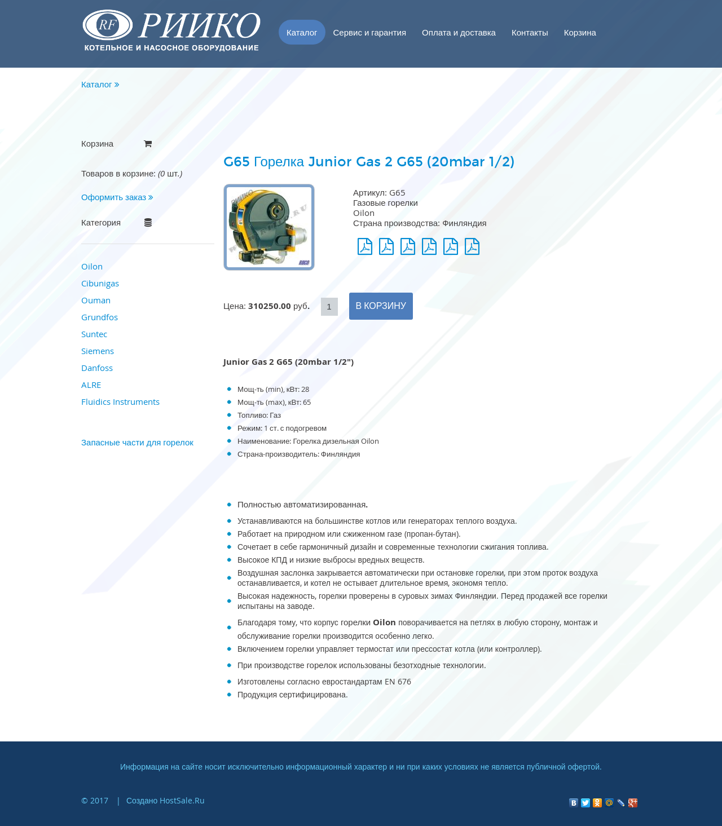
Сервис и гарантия (370, 32)
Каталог (302, 32)
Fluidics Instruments (120, 401)
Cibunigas (100, 283)
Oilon (92, 266)
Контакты (530, 32)
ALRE (91, 384)
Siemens (97, 350)
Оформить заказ (117, 196)
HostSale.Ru (182, 800)
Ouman (96, 300)
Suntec (94, 333)
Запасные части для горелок (137, 442)
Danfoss (97, 367)
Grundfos (99, 317)
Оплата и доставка (459, 32)
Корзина (580, 32)
